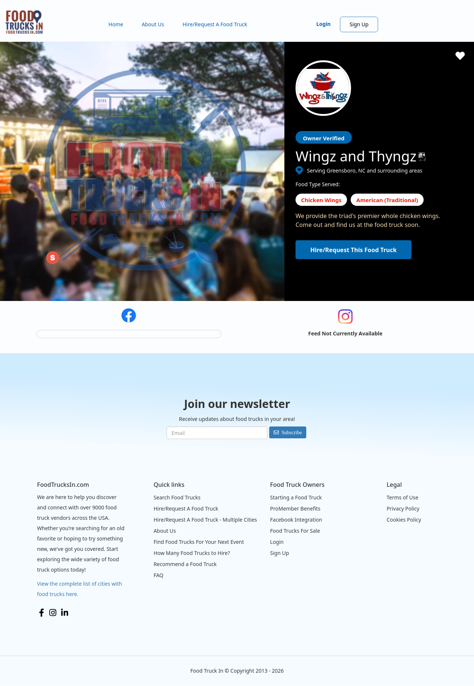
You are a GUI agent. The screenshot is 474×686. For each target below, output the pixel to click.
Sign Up (359, 24)
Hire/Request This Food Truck (353, 250)
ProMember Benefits (295, 508)
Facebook (41, 613)
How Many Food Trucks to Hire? (192, 552)
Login (323, 23)
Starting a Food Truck (296, 497)
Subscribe (291, 432)
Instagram (52, 613)
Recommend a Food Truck (185, 564)
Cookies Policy (404, 519)
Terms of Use (402, 497)
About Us (153, 24)
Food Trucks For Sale (295, 530)
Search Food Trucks (177, 497)
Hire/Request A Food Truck (215, 24)
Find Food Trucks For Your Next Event (199, 541)
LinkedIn (64, 613)
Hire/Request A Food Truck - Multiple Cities (205, 519)
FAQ (159, 575)
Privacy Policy (403, 508)
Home (116, 24)
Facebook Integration (296, 519)
